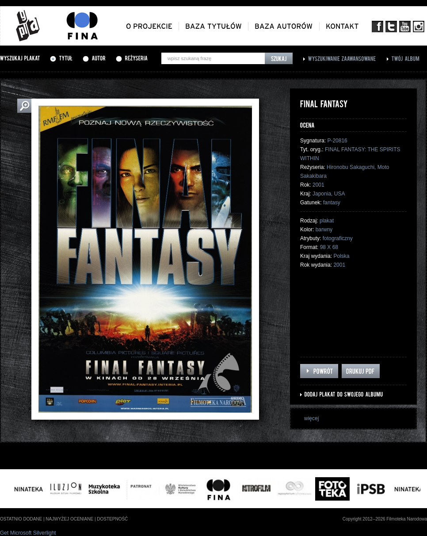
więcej (311, 418)
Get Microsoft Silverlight (28, 533)
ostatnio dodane (21, 519)
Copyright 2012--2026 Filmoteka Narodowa (385, 519)
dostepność (112, 519)
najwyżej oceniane (69, 519)
